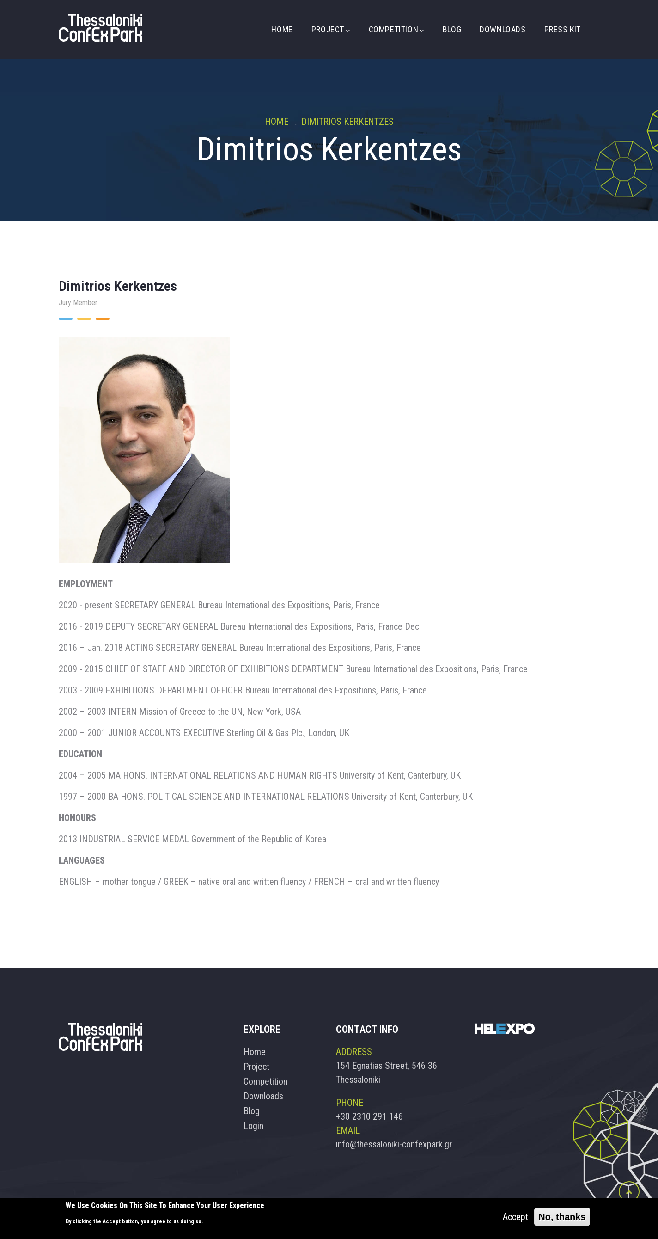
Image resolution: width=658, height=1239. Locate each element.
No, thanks (561, 1217)
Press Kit (562, 29)
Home (281, 29)
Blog (452, 29)
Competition (396, 30)
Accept (515, 1217)
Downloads (502, 29)
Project (330, 30)
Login (253, 1125)
